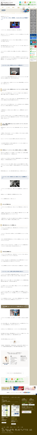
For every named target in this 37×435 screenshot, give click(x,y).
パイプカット (33, 21)
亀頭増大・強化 (33, 11)
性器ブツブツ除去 (33, 16)
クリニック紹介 (8, 7)
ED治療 (33, 24)
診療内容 (13, 7)
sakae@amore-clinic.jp (29, 407)
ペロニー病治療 (33, 29)
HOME (2, 7)
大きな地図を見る (4, 422)
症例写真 (18, 7)
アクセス (34, 7)
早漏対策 (16, 429)
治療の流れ (24, 7)
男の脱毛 (33, 27)
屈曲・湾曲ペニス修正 (25, 429)
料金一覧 (29, 7)
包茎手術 (3, 429)
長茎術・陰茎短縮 (33, 13)
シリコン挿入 (33, 19)
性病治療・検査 (33, 32)
